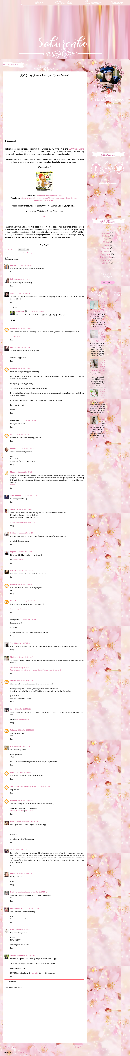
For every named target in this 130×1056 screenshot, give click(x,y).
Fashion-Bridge (15, 821)
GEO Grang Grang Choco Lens (29, 253)
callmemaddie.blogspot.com (19, 668)
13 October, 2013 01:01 (22, 347)
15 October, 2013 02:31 (26, 800)
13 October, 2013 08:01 (26, 448)
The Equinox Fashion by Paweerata (23, 786)
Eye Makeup (105, 251)
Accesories (106, 233)
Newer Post (10, 1047)
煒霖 (11, 279)
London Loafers (16, 908)
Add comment (10, 982)
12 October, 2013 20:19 (25, 265)
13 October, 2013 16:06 (24, 552)
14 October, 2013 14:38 (22, 746)
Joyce (12, 709)
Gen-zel (13, 570)
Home (45, 1047)
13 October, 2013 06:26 (36, 311)
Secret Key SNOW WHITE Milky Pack (100, 336)
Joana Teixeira (15, 495)
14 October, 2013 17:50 (45, 786)
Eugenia (13, 265)
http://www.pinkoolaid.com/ (19, 609)
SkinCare (105, 263)
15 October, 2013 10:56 (21, 850)
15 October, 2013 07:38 (30, 821)
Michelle (13, 681)
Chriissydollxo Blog (17, 811)
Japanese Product (106, 257)
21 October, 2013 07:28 (35, 955)
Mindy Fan (14, 509)
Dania (12, 929)
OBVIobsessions (16, 336)
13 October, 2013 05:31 (26, 368)
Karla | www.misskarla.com (20, 892)
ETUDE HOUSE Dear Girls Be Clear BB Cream (99, 395)
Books (106, 239)
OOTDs (106, 260)
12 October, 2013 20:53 (22, 279)
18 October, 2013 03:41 (23, 929)
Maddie (13, 657)
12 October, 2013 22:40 (23, 293)
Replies (15, 307)
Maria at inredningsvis (18, 955)
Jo (11, 850)
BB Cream (106, 236)
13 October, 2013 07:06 (21, 434)
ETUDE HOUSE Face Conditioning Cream (100, 307)
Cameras (106, 245)
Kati (11, 746)
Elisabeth (13, 448)
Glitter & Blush (18, 560)
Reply (12, 272)
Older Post (79, 1047)
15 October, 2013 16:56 (31, 908)
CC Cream (106, 242)
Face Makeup (105, 254)
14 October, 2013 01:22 (27, 601)
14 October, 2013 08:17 (24, 657)
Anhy (12, 293)
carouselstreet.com (22, 719)
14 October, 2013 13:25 (23, 709)
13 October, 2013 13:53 (27, 509)
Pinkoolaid (14, 601)
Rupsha (13, 552)
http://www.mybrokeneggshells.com (22, 522)
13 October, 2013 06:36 (28, 420)
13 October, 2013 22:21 (26, 584)
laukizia (13, 533)
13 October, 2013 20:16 (24, 570)
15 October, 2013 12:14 (24, 873)
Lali (11, 347)
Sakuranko (20, 311)
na (11, 434)
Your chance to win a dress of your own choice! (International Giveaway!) (35, 670)
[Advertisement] (17, 15)
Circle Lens (14, 253)
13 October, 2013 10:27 (30, 495)
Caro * (12, 772)
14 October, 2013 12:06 (25, 681)
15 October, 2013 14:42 (39, 892)
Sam (11, 643)
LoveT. (12, 873)
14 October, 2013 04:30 (28, 620)
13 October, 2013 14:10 (25, 533)
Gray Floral (102, 418)
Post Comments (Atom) (22, 1052)
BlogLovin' (29, 811)
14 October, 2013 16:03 (24, 772)
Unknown (13, 328)
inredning (35, 973)
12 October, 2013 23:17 (26, 328)
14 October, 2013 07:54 (22, 643)
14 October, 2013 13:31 (26, 730)
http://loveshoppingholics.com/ (49, 195)
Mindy (12, 472)
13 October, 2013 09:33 (24, 472)
